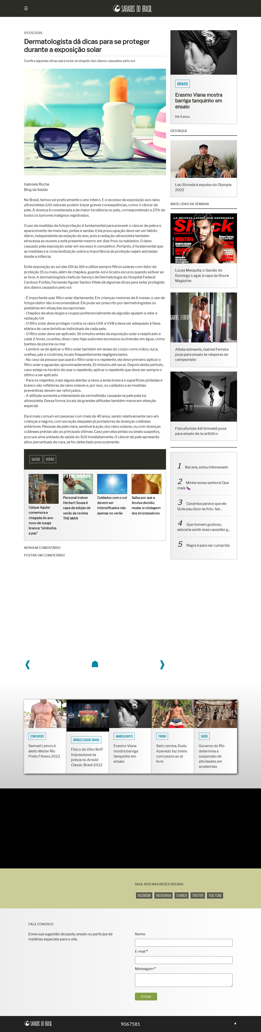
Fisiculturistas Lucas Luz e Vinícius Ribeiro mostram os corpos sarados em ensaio (202, 103)
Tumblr (181, 895)
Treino (162, 736)
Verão (50, 459)
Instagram (163, 895)
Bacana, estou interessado (206, 473)
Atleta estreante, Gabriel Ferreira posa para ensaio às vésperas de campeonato (202, 360)
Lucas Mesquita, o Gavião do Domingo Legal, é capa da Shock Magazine (202, 281)
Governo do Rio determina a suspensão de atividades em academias (212, 756)
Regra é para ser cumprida (208, 551)
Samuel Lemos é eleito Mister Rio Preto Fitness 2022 (44, 751)
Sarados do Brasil (190, 83)
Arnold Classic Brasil (86, 740)
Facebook (144, 895)
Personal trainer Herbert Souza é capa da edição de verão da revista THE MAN (77, 508)
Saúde (36, 459)
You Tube (215, 895)
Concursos (37, 736)
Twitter (197, 895)
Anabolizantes (124, 736)
